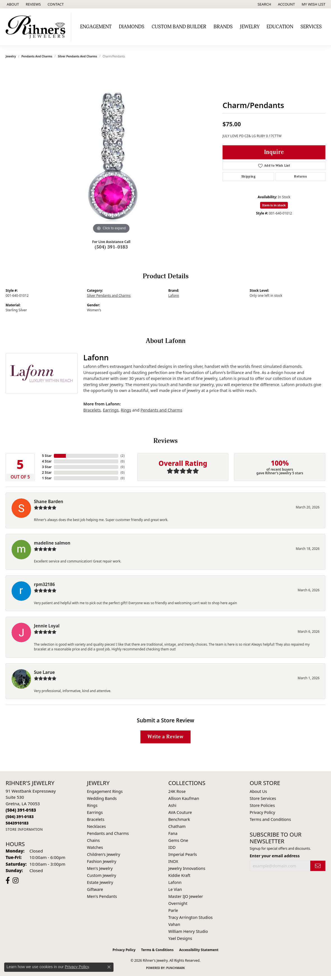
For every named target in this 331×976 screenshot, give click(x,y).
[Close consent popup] (109, 967)
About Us (258, 791)
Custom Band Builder (179, 27)
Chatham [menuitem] (177, 826)
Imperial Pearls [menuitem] (182, 854)
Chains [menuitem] (93, 840)
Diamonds (131, 27)
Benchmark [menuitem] (179, 819)
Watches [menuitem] (95, 847)
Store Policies (262, 805)
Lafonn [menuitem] (175, 882)
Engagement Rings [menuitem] (105, 791)
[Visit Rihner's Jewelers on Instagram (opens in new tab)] (15, 880)
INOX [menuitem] (173, 861)
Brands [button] (223, 27)
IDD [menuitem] (172, 847)
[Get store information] (24, 829)
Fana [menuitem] (173, 833)
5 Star (47, 455)
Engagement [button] (96, 27)
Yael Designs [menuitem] (180, 938)
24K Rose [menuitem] (177, 791)
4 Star (47, 461)
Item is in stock (274, 205)
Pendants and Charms (37, 56)
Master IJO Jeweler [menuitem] (185, 896)
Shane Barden (48, 501)
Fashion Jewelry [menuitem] (101, 861)
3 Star (47, 466)
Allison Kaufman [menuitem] (183, 798)
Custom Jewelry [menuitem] (101, 875)
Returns (300, 176)
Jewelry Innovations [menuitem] (186, 868)
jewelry (11, 56)
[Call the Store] (21, 810)
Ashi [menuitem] (172, 805)
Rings (126, 410)
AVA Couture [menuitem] (180, 812)
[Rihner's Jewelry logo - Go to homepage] (37, 27)
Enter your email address (275, 855)
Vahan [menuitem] (174, 924)
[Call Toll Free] (20, 816)
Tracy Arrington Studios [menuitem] (190, 917)
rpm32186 (44, 584)
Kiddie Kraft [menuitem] (179, 875)
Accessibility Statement (198, 949)
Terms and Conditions (270, 819)
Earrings (111, 410)
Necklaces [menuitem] (96, 826)
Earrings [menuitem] (95, 812)
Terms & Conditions (157, 949)
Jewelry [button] (250, 27)
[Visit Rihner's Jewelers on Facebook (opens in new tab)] (8, 880)
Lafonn (173, 295)
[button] (263, 4)
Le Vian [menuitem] (175, 889)
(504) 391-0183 (111, 247)
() (123, 455)
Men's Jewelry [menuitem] (100, 868)
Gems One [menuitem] (178, 840)
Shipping (248, 176)
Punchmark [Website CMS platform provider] (175, 968)
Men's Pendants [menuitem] (102, 896)
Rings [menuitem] (92, 805)
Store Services (263, 798)
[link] (12, 4)
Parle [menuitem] (173, 910)
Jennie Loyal (46, 626)
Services (311, 27)
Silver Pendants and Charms (77, 56)
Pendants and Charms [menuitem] (108, 833)
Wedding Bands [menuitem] (102, 798)
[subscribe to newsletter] (317, 866)
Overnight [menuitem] (178, 903)
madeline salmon (52, 543)
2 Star (47, 472)
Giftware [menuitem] (95, 889)
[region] (111, 151)
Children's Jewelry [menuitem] (103, 854)
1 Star (47, 478)
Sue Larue (44, 672)
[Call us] (17, 823)
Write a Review (165, 737)
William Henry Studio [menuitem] (188, 931)
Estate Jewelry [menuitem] (100, 882)
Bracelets (92, 410)
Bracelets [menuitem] (95, 819)
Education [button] (280, 27)
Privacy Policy (262, 812)
